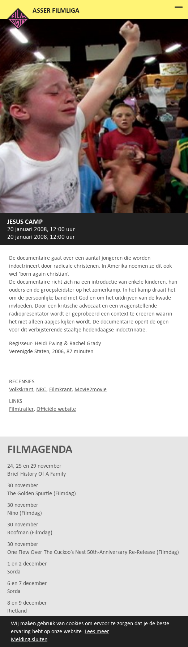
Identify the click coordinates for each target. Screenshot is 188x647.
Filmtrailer (21, 408)
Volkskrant (21, 389)
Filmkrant (60, 389)
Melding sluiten (29, 639)
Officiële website (56, 408)
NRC (41, 389)
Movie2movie (90, 389)
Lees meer (97, 631)
